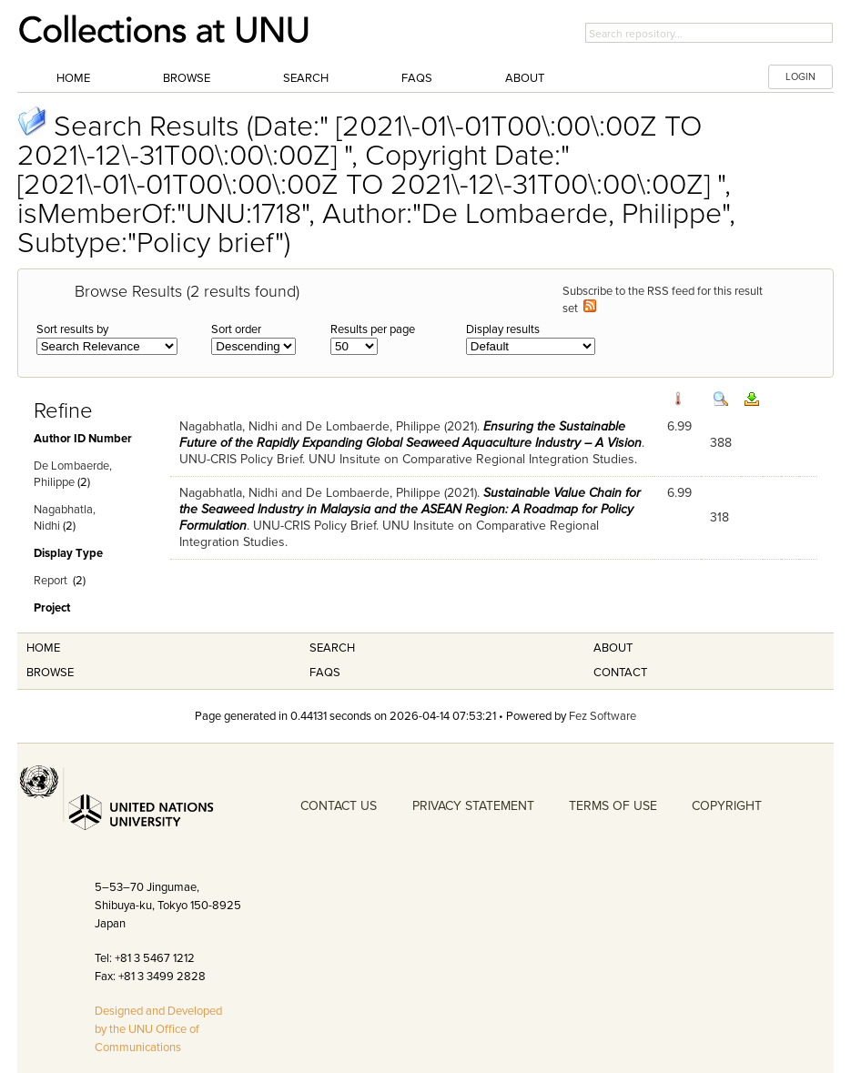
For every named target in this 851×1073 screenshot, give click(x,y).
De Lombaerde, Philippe (373, 426)
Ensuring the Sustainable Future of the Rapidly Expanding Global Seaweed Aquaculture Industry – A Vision (410, 434)
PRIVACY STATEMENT (473, 806)
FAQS (324, 672)
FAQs (416, 78)
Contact (620, 672)
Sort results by (72, 329)
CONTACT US (338, 806)
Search (306, 78)
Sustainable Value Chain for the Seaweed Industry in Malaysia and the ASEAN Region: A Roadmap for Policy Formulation (410, 509)
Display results (503, 329)
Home (73, 78)
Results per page (372, 329)
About (524, 78)
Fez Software (602, 716)
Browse (186, 78)
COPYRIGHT (727, 806)
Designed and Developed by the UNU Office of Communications (158, 1029)
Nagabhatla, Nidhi (228, 426)
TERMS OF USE (613, 806)
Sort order (236, 329)
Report (50, 580)
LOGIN (800, 77)
